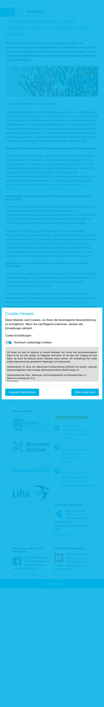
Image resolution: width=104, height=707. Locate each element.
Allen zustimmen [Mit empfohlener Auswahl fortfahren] (85, 392)
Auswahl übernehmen (22, 392)
